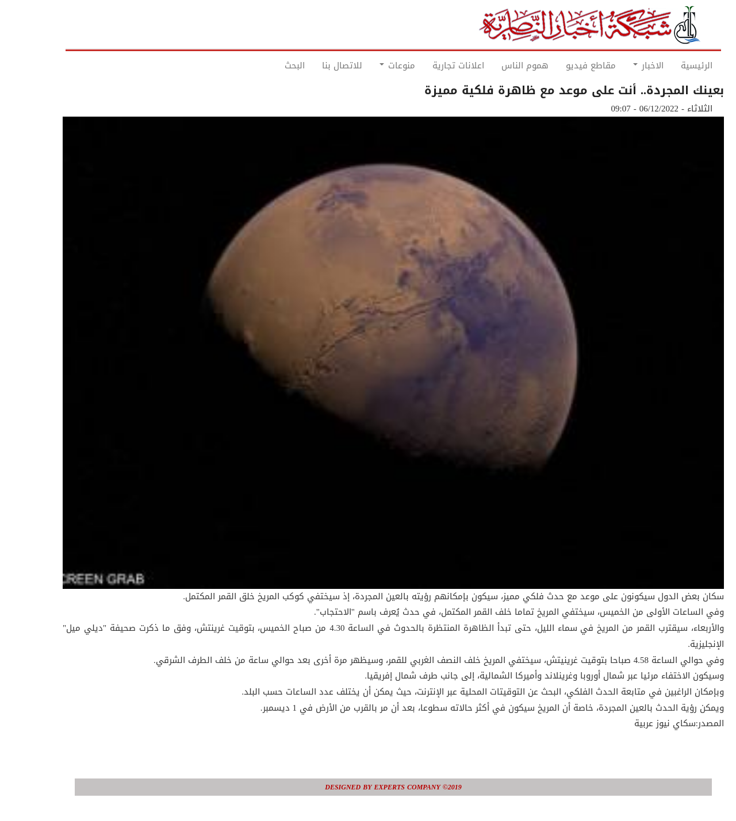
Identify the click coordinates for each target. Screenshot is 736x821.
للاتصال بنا (317, 65)
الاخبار (623, 65)
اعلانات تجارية (433, 65)
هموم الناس (499, 65)
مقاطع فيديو (565, 65)
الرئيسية (671, 65)
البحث (269, 65)
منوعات (372, 65)
